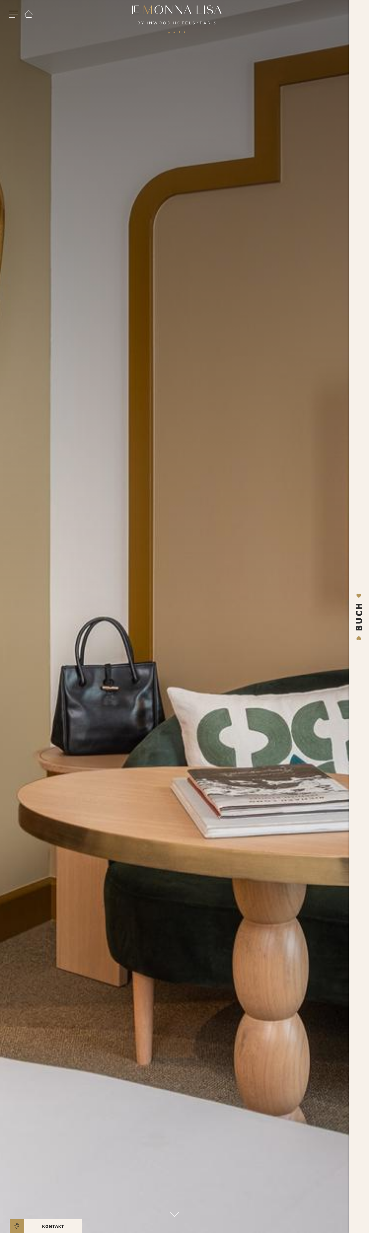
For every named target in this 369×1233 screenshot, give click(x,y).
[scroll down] (174, 1212)
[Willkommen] (28, 14)
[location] (17, 1226)
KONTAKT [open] (53, 1226)
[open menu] (13, 14)
